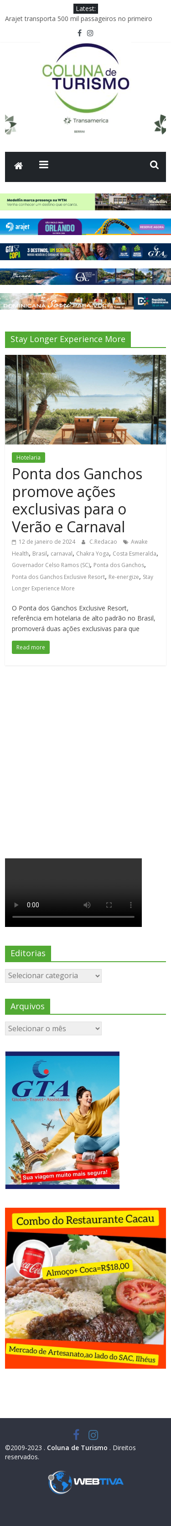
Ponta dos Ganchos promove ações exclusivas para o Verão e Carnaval (77, 500)
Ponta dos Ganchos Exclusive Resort (58, 577)
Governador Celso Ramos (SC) (51, 565)
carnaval (62, 553)
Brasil (39, 553)
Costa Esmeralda (134, 553)
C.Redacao (104, 542)
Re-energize (124, 577)
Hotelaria (28, 457)
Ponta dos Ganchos (118, 565)
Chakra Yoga (92, 553)
